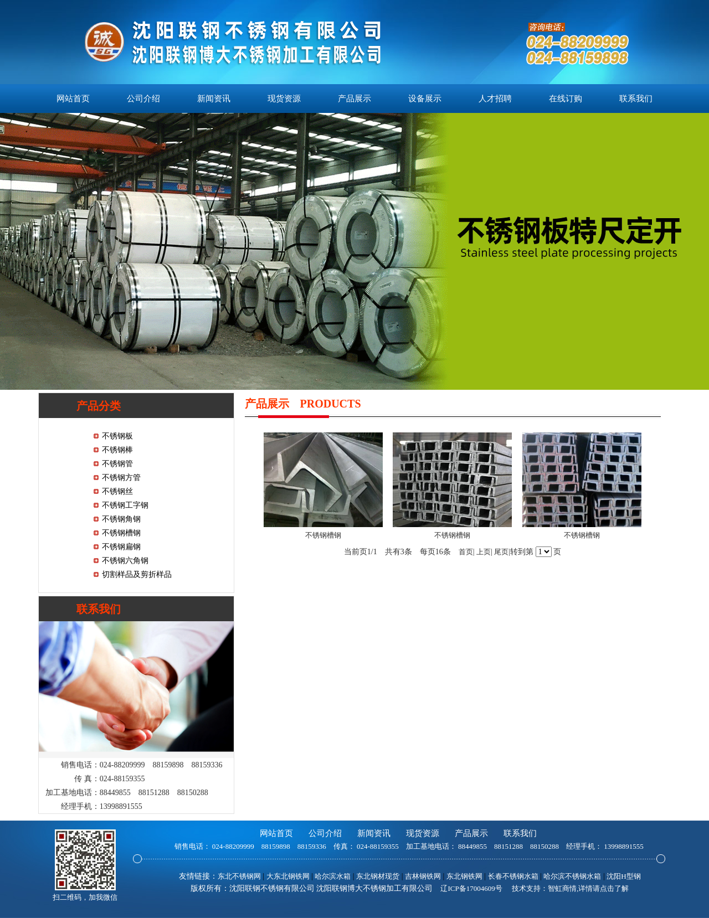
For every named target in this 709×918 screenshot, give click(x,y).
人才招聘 (495, 98)
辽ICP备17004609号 (471, 888)
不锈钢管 (117, 464)
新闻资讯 (213, 98)
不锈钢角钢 (121, 519)
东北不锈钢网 (239, 876)
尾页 (501, 552)
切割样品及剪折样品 (137, 574)
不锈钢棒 (117, 450)
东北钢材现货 (377, 876)
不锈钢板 (117, 436)
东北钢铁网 (464, 876)
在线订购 (565, 98)
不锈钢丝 (117, 491)
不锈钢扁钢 (121, 547)
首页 (466, 552)
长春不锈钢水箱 (513, 876)
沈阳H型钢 (623, 876)
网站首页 (73, 98)
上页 (483, 552)
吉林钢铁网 (423, 876)
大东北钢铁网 (288, 876)
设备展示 (424, 98)
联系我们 (636, 98)
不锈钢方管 (121, 477)
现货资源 (284, 98)
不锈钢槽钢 (121, 533)
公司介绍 (143, 98)
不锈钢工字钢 (125, 505)
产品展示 (354, 98)
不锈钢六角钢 (125, 560)
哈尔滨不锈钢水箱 (572, 876)
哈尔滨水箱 (333, 876)
